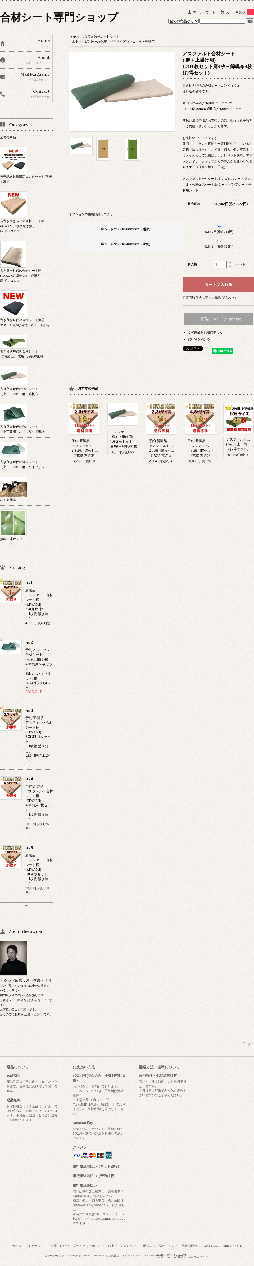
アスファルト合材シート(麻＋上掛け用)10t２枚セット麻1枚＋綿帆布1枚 (129, 439)
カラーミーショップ (55, 1255)
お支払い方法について (124, 1246)
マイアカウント (204, 12)
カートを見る (240, 12)
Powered (177, 1255)
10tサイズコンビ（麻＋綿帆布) (134, 41)
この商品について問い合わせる (218, 319)
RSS (226, 1246)
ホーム (16, 1246)
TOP (72, 37)
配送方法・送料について (160, 1246)
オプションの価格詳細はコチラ (91, 214)
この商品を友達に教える (205, 332)
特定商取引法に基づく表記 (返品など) (209, 297)
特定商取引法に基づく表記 (201, 1246)
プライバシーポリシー (89, 1246)
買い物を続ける (199, 339)
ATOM (238, 1246)
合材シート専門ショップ (59, 17)
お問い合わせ (59, 1246)
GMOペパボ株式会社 (107, 1255)
